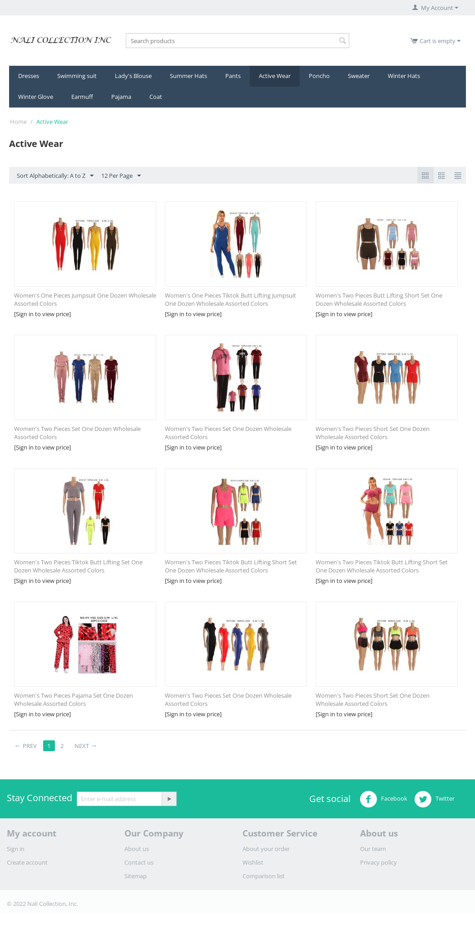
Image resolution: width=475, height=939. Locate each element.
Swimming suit (77, 76)
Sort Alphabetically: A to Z (55, 176)
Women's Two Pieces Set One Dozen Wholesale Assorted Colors (77, 433)
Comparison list (263, 876)
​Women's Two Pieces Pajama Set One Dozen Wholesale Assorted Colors (73, 699)
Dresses (28, 76)
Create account (27, 862)
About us (136, 849)
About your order (266, 849)
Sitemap (135, 876)
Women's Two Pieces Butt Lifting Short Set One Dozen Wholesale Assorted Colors (379, 299)
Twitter (434, 799)
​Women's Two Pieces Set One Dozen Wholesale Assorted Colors (228, 699)
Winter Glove (35, 97)
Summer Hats (188, 76)
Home (18, 121)
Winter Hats (404, 76)
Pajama (121, 97)
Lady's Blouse (133, 76)
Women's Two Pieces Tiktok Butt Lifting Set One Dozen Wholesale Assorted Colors (78, 566)
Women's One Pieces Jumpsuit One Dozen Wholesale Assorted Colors (85, 299)
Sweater (359, 76)
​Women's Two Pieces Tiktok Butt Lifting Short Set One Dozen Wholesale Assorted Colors (382, 566)
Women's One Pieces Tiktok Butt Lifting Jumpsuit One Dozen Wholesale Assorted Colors (230, 299)
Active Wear (275, 76)
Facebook (383, 799)
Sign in (16, 849)
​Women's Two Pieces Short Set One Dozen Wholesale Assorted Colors (373, 699)
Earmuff (82, 97)
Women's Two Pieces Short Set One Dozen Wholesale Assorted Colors (373, 433)
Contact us (138, 862)
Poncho (319, 76)
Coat (155, 97)
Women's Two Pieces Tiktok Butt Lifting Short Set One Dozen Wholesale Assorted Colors (231, 566)
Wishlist (252, 862)
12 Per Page (121, 176)
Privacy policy (378, 862)
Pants (233, 76)
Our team (373, 849)
